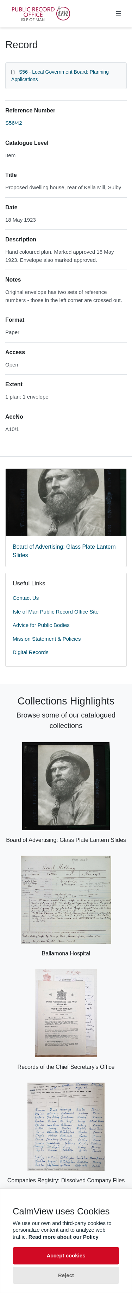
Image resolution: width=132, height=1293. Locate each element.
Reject (66, 1275)
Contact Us (26, 598)
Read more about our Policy (64, 1237)
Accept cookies (65, 1255)
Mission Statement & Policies (47, 639)
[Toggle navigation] (118, 13)
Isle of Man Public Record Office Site (56, 612)
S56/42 (13, 123)
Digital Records (31, 652)
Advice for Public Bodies (41, 625)
